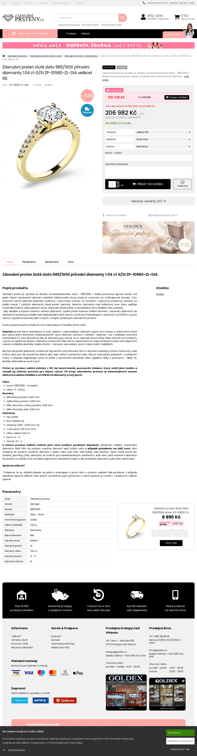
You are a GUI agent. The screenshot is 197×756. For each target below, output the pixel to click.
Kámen (110, 146)
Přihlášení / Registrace (158, 19)
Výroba (43, 3)
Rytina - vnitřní (113, 152)
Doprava (29, 3)
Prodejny (71, 33)
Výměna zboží (19, 639)
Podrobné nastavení (180, 741)
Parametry (29, 261)
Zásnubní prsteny (90, 24)
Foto (71, 261)
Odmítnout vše (180, 749)
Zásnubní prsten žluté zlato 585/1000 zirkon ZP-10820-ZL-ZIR (171, 512)
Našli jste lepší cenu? (162, 215)
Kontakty (79, 3)
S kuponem (165, 522)
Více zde (171, 543)
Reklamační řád (60, 647)
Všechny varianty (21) (148, 201)
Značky (16, 3)
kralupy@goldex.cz (116, 651)
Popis (10, 261)
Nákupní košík (188, 19)
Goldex (48, 85)
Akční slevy (177, 34)
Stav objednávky (61, 3)
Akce (4, 3)
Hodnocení (52, 261)
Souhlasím (174, 732)
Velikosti (85, 33)
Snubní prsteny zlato (112, 24)
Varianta (111, 132)
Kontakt (55, 639)
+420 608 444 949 (135, 655)
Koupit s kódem (177, 97)
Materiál (111, 139)
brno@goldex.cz (158, 650)
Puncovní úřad (19, 643)
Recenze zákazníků (22, 647)
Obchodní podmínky (63, 643)
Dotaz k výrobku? (114, 215)
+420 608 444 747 (154, 3)
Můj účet (155, 16)
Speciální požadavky (116, 164)
